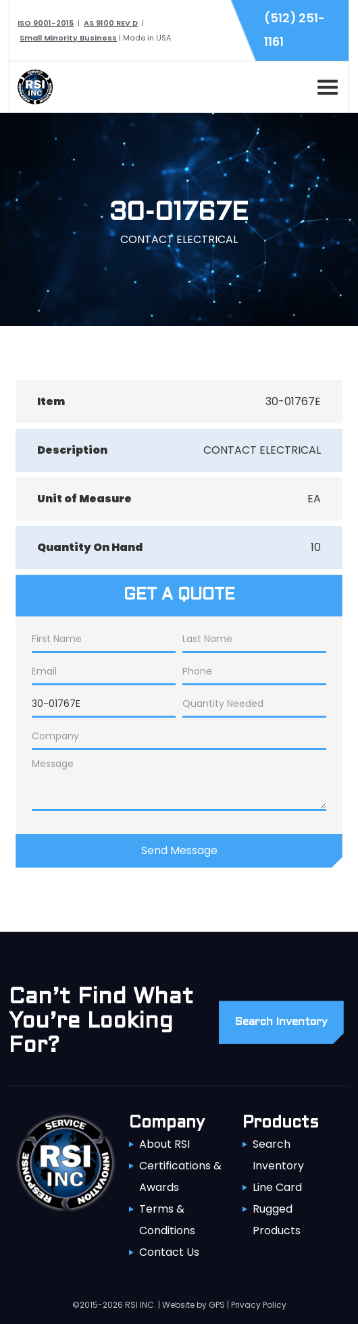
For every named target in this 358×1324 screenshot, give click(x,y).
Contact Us (169, 1252)
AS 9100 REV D (111, 23)
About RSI (164, 1144)
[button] (325, 85)
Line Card (277, 1187)
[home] (31, 87)
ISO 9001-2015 (46, 23)
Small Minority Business (68, 37)
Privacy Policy (258, 1304)
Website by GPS (193, 1304)
